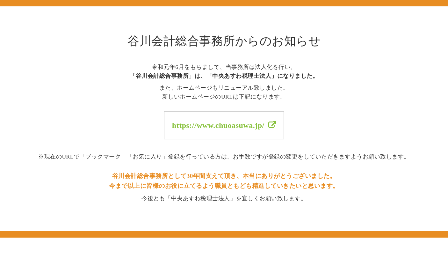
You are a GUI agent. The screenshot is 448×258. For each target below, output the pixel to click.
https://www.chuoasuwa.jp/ (218, 125)
